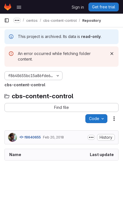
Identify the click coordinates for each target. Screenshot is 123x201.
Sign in (78, 7)
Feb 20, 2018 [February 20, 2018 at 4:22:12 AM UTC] (53, 137)
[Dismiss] (111, 53)
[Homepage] (7, 7)
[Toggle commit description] (91, 137)
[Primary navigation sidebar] (6, 20)
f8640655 (30, 137)
